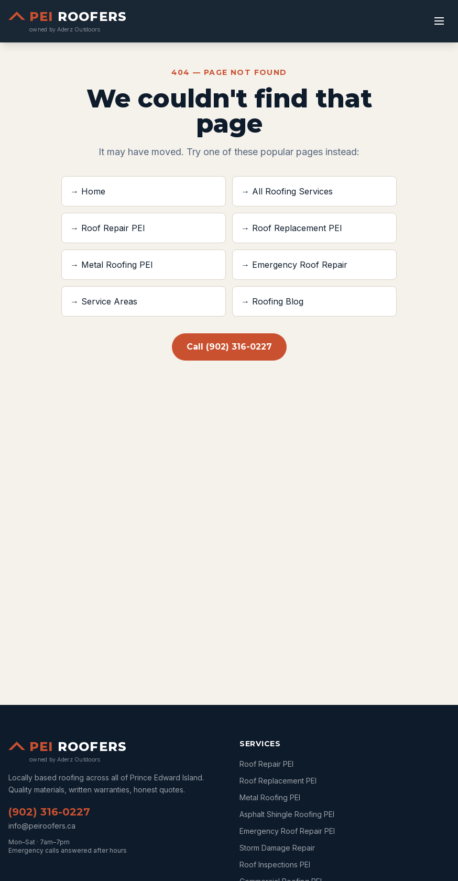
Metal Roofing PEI (269, 797)
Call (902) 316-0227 (229, 347)
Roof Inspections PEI (274, 864)
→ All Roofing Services (287, 191)
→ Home (87, 191)
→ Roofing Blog (272, 301)
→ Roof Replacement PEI (291, 228)
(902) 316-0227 (49, 812)
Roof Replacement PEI (278, 780)
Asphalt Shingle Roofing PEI (286, 814)
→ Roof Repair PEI (107, 228)
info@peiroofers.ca (41, 825)
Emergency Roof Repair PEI (287, 830)
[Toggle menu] (439, 20)
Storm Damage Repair (277, 847)
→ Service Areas (103, 301)
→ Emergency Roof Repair (294, 264)
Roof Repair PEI (266, 763)
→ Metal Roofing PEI (111, 264)
